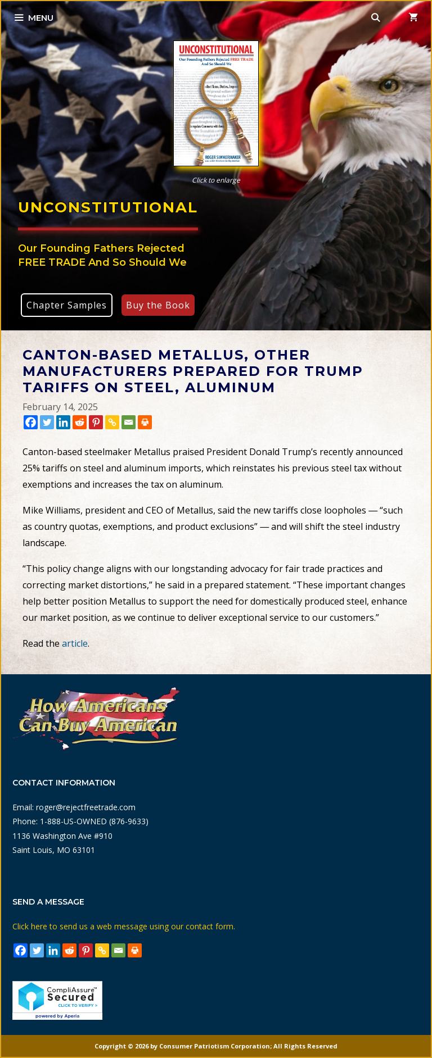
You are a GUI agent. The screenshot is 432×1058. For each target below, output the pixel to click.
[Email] (129, 422)
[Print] (145, 422)
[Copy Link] (112, 422)
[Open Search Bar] (376, 18)
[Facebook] (31, 422)
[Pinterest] (96, 422)
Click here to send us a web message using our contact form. (123, 926)
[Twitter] (47, 422)
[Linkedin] (63, 422)
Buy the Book (158, 305)
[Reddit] (80, 422)
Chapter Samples (66, 305)
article (75, 643)
